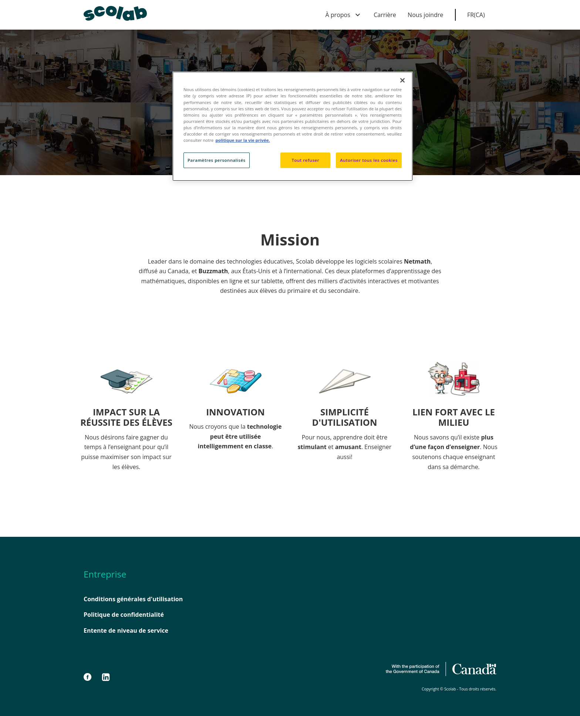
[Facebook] (91, 677)
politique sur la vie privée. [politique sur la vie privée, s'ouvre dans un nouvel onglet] (243, 140)
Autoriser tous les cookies (369, 160)
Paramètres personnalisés (217, 160)
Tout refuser (305, 160)
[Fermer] (402, 80)
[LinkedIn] (105, 677)
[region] (292, 126)
